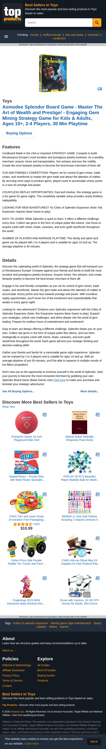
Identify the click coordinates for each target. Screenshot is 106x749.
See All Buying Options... (18, 391)
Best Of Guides (46, 670)
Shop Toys (8, 406)
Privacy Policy (10, 675)
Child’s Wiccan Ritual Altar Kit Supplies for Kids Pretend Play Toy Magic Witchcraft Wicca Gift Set (79, 562)
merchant (93, 34)
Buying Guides (46, 675)
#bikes (53, 626)
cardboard (59, 38)
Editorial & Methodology (16, 665)
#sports (64, 626)
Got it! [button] (94, 741)
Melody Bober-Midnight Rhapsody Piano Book (80, 438)
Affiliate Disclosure (13, 670)
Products (42, 680)
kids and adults (74, 34)
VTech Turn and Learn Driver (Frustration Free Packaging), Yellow (26, 518)
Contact (7, 685)
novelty (34, 34)
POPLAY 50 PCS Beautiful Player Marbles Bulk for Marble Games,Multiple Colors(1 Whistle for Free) (79, 478)
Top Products (10, 705)
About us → (9, 650)
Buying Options (19, 133)
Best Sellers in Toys (41, 5)
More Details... (90, 391)
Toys (7, 101)
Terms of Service (12, 680)
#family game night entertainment (71, 623)
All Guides (43, 665)
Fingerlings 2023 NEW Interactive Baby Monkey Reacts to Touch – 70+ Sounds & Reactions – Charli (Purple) (26, 602)
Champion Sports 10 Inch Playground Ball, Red (26, 438)
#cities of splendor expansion (30, 623)
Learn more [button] (32, 743)
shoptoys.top (17, 711)
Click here (60, 380)
